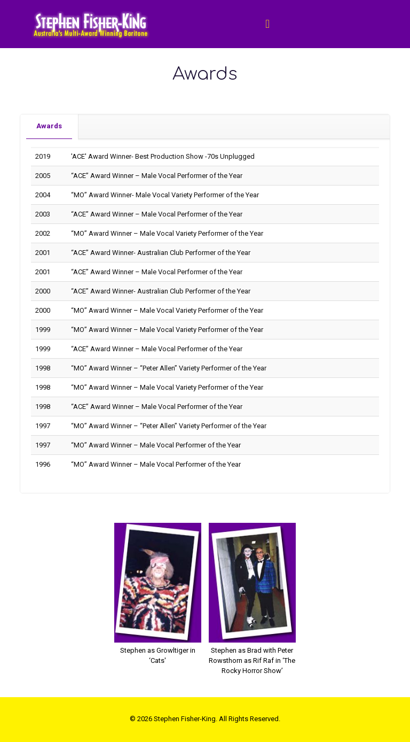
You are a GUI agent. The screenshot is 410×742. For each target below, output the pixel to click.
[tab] (49, 126)
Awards (49, 126)
